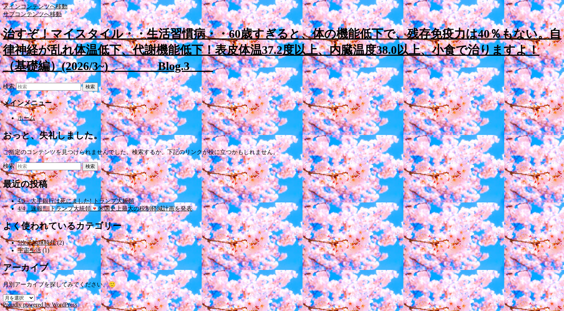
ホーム (26, 118)
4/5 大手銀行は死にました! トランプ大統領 (76, 201)
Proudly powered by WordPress (40, 304)
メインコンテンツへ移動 (35, 6)
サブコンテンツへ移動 (32, 14)
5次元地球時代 (37, 242)
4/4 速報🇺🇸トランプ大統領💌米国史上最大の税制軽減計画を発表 (105, 208)
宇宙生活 (29, 250)
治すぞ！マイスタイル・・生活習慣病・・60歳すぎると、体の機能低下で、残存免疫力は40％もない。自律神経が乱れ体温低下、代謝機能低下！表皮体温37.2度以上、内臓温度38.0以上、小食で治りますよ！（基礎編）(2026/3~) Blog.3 (282, 50)
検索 (9, 86)
